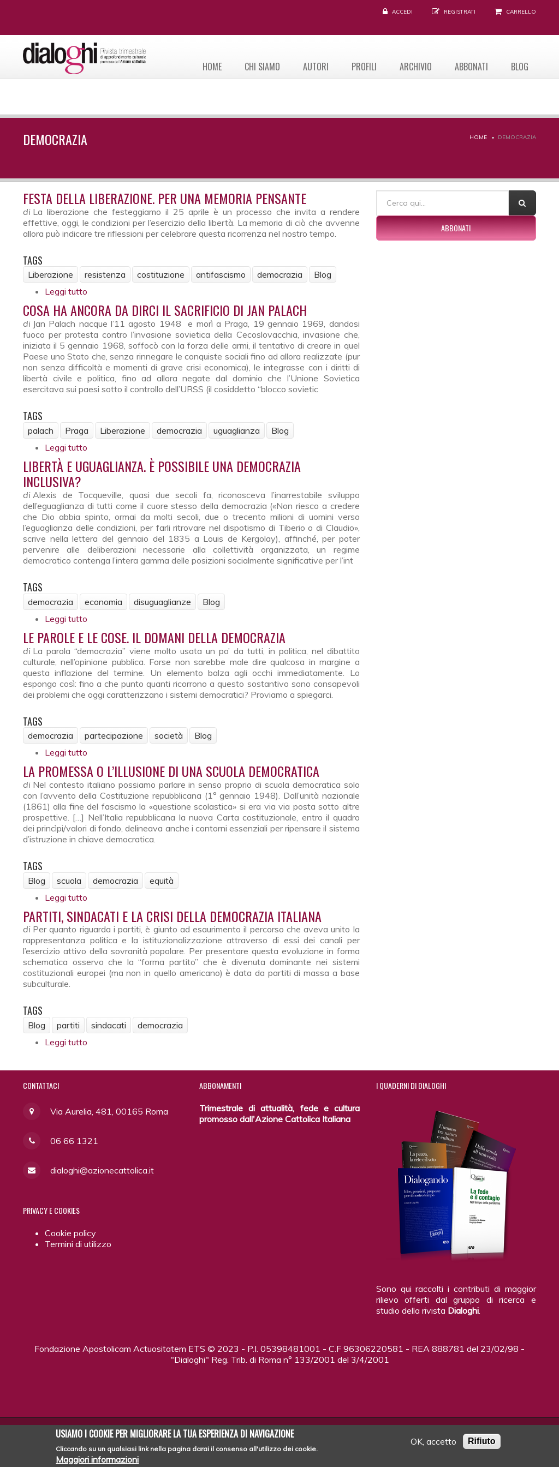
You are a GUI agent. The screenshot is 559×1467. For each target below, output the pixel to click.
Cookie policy (70, 1233)
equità (162, 880)
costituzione (161, 274)
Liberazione (50, 274)
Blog (519, 66)
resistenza (105, 274)
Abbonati (470, 66)
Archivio (414, 66)
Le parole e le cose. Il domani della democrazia (154, 637)
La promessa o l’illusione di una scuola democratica (171, 771)
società (168, 735)
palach (40, 430)
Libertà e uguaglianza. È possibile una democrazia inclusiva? (162, 474)
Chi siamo (259, 66)
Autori (313, 66)
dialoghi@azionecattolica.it (102, 1170)
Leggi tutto (66, 291)
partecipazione (114, 735)
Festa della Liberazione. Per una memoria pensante (164, 198)
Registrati (459, 11)
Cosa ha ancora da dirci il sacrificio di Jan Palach (165, 310)
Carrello (521, 11)
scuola (69, 880)
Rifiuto (482, 1444)
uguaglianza (236, 430)
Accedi (402, 11)
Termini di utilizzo (78, 1243)
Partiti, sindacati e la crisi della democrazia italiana (172, 916)
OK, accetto (433, 1444)
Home (208, 66)
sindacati (108, 1025)
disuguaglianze (162, 601)
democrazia (279, 274)
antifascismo (221, 274)
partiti (68, 1025)
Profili (361, 66)
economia (103, 601)
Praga (76, 430)
